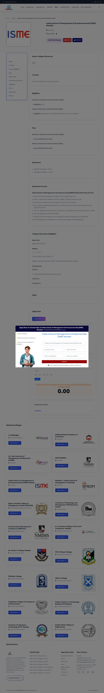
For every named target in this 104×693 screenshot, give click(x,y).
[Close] (87, 329)
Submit (64, 362)
